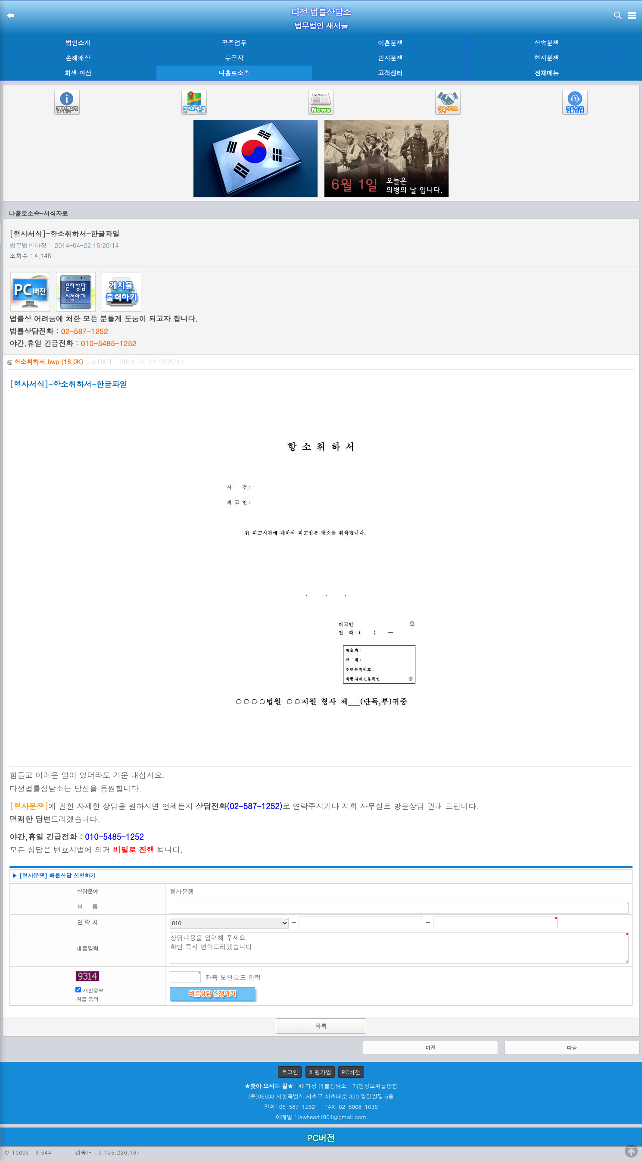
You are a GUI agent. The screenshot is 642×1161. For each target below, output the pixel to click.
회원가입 (320, 1072)
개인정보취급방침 (375, 1086)
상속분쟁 (546, 42)
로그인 (289, 1072)
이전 (430, 1047)
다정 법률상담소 (321, 12)
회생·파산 (78, 73)
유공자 (234, 57)
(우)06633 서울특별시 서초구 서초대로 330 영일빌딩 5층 (321, 1096)
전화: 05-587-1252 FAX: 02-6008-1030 (321, 1106)
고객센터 (390, 73)
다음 (572, 1047)
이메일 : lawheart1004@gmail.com (321, 1117)
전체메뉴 (547, 73)
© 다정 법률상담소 (322, 1086)
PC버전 (351, 1072)
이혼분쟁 (390, 42)
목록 (321, 1026)
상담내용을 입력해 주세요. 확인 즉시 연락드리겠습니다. (399, 948)
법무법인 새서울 (321, 25)
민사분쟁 (390, 57)
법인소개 (77, 42)
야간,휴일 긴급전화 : (72, 343)
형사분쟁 (546, 57)
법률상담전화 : (58, 331)
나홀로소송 (233, 73)
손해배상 (77, 57)
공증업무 (233, 42)
